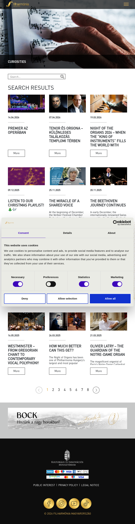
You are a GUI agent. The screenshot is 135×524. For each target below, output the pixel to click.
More (16, 153)
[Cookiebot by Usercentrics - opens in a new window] (115, 222)
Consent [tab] (23, 232)
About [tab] (111, 232)
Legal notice (90, 485)
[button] (126, 4)
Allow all (110, 298)
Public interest (44, 485)
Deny (24, 298)
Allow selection (67, 298)
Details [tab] (67, 232)
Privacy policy (68, 485)
